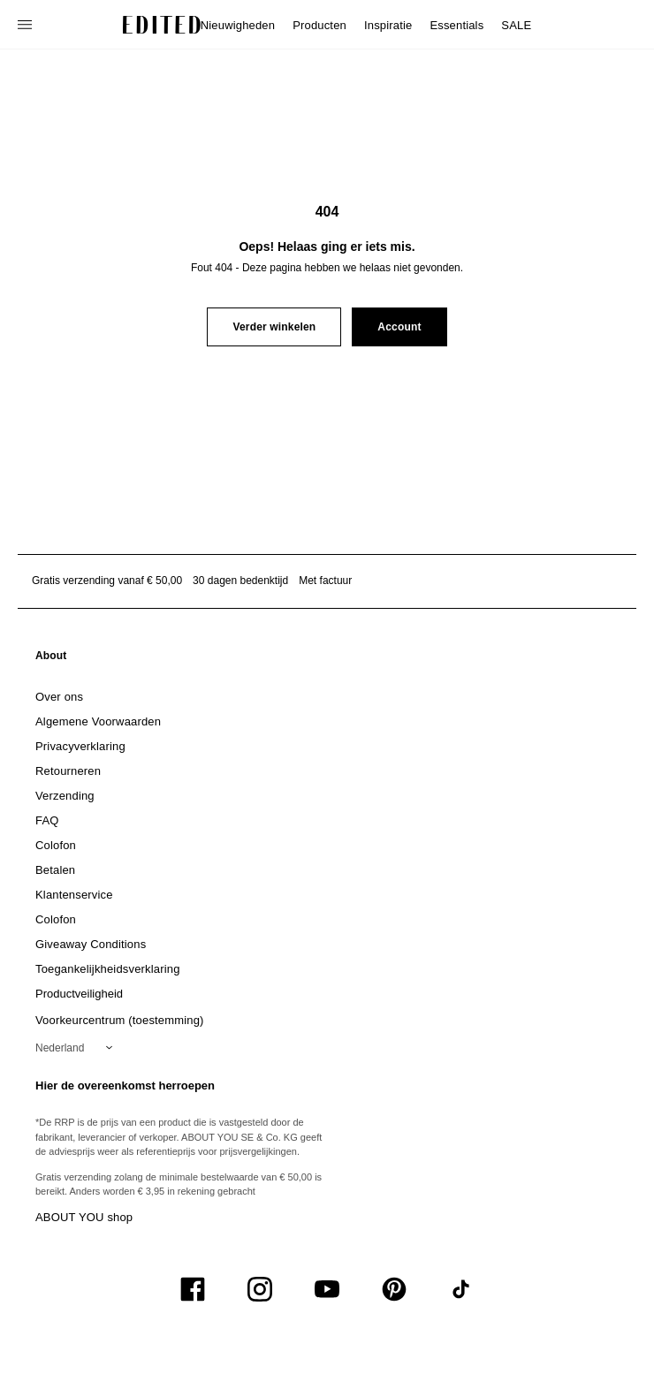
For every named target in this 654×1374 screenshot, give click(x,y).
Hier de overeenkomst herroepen (125, 1085)
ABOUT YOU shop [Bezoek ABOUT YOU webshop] (84, 1217)
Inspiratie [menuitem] (388, 25)
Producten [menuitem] (319, 25)
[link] (51, 659)
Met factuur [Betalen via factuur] (325, 580)
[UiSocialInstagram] (259, 1289)
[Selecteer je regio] (77, 1048)
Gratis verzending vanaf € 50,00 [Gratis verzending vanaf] (107, 580)
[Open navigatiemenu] (26, 25)
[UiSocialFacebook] (192, 1289)
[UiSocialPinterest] (394, 1289)
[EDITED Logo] (162, 25)
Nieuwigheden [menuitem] (238, 25)
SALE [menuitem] (516, 25)
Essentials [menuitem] (456, 25)
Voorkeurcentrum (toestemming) (119, 1020)
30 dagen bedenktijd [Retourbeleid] (240, 580)
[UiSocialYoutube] (327, 1289)
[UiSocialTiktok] (461, 1289)
